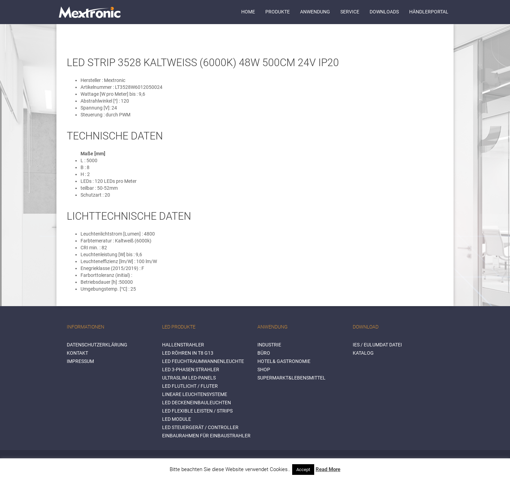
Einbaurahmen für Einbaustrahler (206, 435)
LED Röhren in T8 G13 (187, 353)
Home (248, 11)
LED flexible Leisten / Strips (197, 411)
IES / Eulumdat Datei (377, 344)
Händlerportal (428, 11)
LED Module (176, 419)
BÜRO (263, 353)
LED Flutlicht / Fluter (190, 386)
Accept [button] (303, 469)
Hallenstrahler (183, 344)
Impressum (80, 361)
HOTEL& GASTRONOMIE (283, 361)
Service (349, 11)
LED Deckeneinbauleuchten (196, 402)
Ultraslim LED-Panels (189, 378)
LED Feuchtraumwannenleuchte (203, 361)
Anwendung (315, 11)
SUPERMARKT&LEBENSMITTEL (291, 378)
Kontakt (77, 353)
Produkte (277, 11)
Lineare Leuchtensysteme (194, 394)
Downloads (384, 11)
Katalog (363, 353)
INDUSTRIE (269, 344)
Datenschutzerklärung (97, 344)
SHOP (263, 369)
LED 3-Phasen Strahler (190, 369)
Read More (328, 469)
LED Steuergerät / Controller (200, 427)
